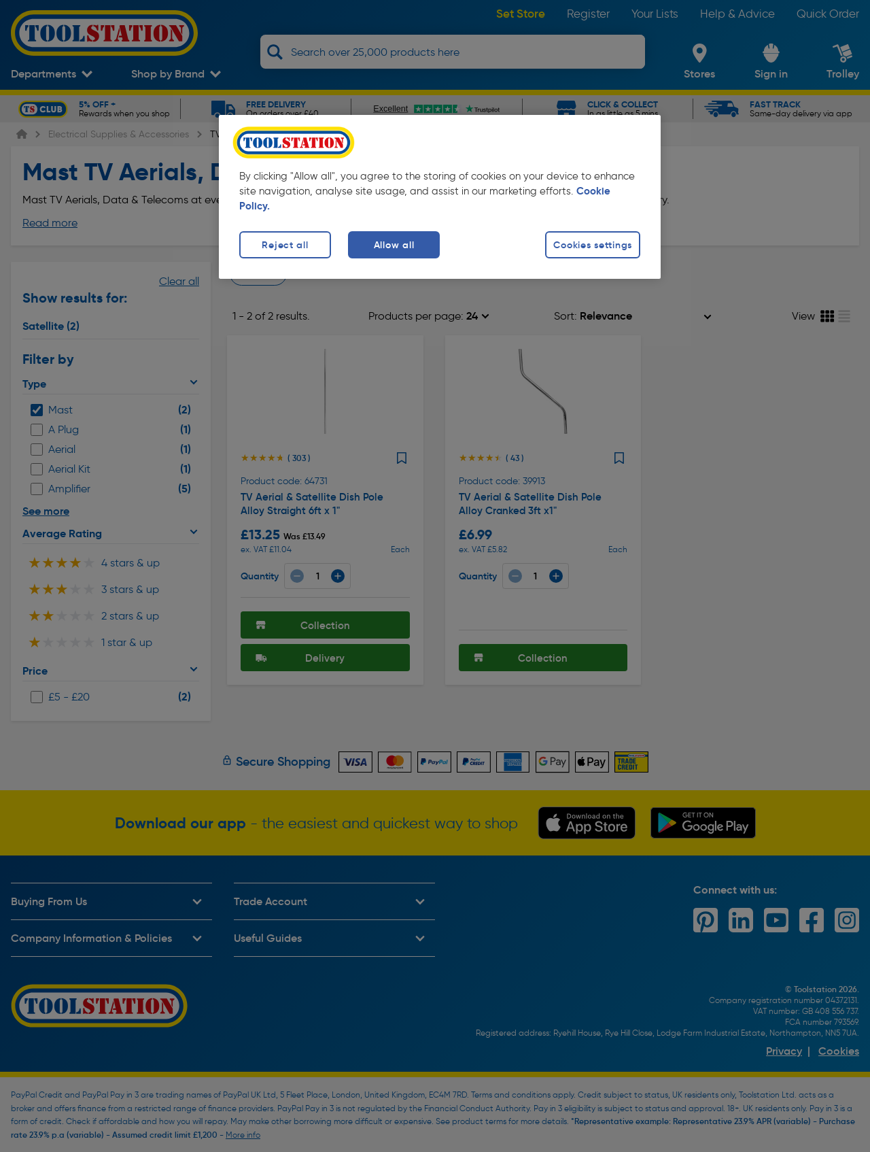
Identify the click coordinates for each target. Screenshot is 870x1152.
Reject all (285, 245)
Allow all (394, 245)
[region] (440, 197)
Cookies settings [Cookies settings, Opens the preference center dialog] (592, 245)
